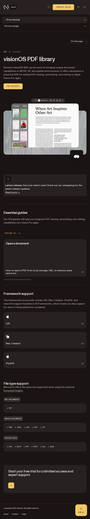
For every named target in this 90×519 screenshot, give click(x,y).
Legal (24, 514)
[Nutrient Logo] (10, 7)
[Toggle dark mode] (48, 7)
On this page (79, 41)
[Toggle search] (78, 7)
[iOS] (45, 320)
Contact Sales (63, 7)
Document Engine (13, 390)
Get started (13, 86)
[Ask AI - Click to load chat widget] (81, 510)
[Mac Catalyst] (45, 340)
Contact (15, 514)
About (6, 514)
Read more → (12, 192)
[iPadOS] (45, 360)
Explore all (13, 233)
